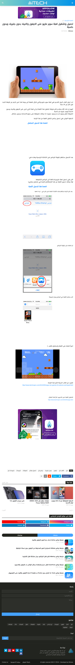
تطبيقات (25, 471)
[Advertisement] (37, 47)
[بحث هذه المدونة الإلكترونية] (40, 638)
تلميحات (21, 624)
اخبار (67, 624)
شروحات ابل (11, 471)
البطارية (65, 627)
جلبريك (38, 624)
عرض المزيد (5, 482)
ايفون (55, 471)
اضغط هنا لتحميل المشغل (37, 123)
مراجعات (55, 535)
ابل (63, 21)
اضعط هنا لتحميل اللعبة (37, 186)
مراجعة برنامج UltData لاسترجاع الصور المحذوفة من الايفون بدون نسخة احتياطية (40, 548)
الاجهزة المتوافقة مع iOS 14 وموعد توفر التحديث (62, 502)
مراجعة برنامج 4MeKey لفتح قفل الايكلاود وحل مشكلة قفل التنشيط (43, 557)
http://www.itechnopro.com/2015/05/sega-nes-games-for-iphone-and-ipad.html (47, 385)
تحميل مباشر (32, 471)
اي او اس (49, 624)
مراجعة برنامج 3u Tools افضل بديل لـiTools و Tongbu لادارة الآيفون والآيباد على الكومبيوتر (36, 573)
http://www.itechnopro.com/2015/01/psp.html (60, 400)
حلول (26, 624)
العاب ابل (61, 471)
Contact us (5, 662)
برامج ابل (40, 471)
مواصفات (19, 535)
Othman (71, 662)
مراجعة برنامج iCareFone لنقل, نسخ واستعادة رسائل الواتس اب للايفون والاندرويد (39, 565)
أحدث (70, 510)
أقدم (4, 510)
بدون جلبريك (48, 471)
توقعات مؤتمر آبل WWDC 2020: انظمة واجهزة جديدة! (39, 502)
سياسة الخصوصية (15, 662)
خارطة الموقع (26, 662)
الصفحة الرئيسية (69, 21)
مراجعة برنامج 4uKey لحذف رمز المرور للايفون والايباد (48, 540)
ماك (16, 624)
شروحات (18, 471)
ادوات (71, 627)
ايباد (44, 624)
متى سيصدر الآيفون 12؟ (17, 501)
